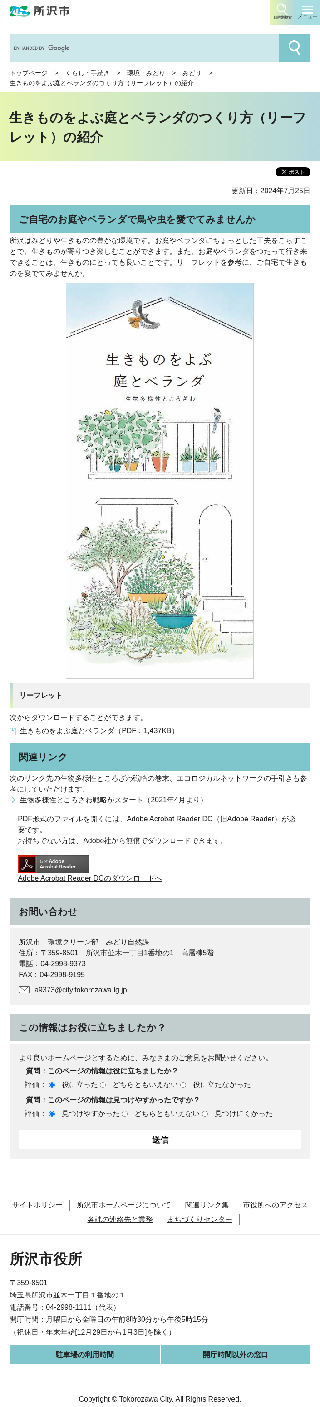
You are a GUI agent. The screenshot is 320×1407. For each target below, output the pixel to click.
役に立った (80, 1084)
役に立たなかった (222, 1084)
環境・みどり (146, 72)
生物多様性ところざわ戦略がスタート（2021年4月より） (113, 800)
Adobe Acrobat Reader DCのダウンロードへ (90, 868)
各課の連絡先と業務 (120, 1219)
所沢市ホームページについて (124, 1205)
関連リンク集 (207, 1205)
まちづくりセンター (199, 1219)
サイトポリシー (37, 1205)
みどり (192, 72)
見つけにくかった (244, 1113)
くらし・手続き (87, 72)
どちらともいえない (145, 1084)
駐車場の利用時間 (85, 1355)
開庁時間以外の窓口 (235, 1355)
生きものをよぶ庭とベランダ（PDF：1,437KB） (99, 731)
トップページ (29, 72)
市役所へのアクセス (275, 1205)
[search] (143, 48)
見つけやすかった (91, 1113)
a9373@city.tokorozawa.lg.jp (80, 990)
